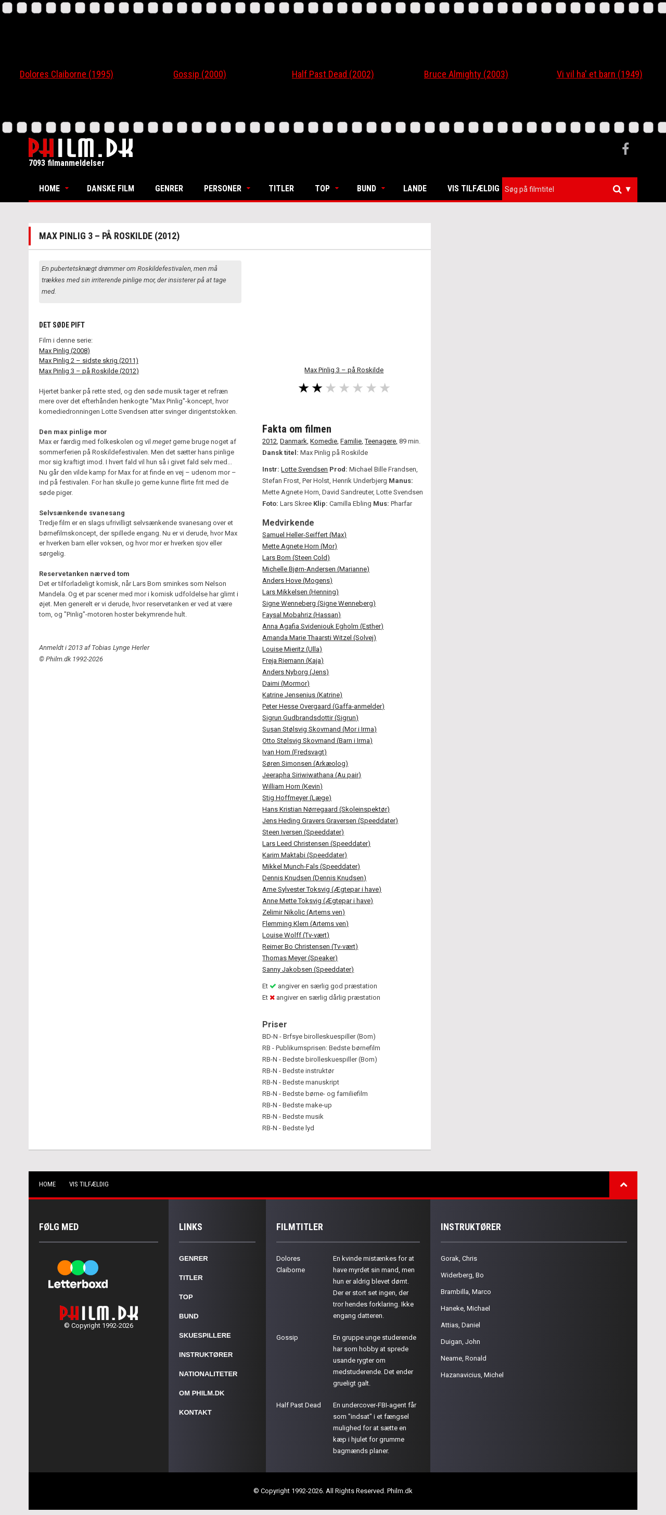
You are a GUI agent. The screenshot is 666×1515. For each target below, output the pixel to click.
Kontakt (195, 1412)
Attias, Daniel (460, 1325)
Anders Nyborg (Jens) (295, 672)
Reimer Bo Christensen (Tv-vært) (310, 946)
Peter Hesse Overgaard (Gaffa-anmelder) (323, 706)
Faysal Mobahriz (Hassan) (301, 615)
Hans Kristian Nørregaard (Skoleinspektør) (326, 809)
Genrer (169, 188)
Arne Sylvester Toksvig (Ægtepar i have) (321, 889)
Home (49, 188)
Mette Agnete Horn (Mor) (299, 546)
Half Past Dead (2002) (333, 74)
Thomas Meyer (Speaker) (300, 958)
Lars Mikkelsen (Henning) (300, 592)
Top (322, 188)
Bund (366, 188)
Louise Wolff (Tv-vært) (295, 935)
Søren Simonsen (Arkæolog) (305, 763)
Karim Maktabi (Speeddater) (304, 855)
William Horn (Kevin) (292, 786)
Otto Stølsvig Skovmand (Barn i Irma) (317, 741)
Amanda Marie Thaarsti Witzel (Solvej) (319, 638)
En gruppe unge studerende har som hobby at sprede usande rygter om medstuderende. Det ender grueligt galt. (374, 1360)
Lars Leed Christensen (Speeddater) (316, 843)
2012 (269, 441)
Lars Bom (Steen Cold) (296, 557)
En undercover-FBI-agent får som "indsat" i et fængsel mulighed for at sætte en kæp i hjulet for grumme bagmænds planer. (374, 1428)
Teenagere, (381, 441)
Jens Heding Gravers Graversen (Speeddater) (330, 821)
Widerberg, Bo (462, 1275)
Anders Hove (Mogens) (297, 580)
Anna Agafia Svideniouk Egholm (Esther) (322, 626)
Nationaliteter (208, 1374)
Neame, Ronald (463, 1358)
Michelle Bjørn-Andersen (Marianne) (315, 569)
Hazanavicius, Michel (472, 1375)
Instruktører (206, 1355)
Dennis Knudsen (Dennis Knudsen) (314, 878)
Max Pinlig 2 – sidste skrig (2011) (88, 360)
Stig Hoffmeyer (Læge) (296, 798)
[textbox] (572, 189)
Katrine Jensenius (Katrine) (302, 695)
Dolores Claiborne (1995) (66, 74)
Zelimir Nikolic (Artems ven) (303, 912)
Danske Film (110, 188)
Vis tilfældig (473, 188)
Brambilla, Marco (466, 1292)
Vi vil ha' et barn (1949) (600, 74)
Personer (222, 188)
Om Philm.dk (201, 1393)
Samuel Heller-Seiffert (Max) (304, 535)
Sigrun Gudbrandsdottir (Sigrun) (310, 718)
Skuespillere (205, 1335)
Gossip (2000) (199, 74)
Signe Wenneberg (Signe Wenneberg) (319, 603)
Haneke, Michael (465, 1308)
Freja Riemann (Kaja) (293, 660)
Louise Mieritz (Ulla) (292, 649)
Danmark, (294, 441)
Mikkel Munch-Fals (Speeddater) (311, 866)
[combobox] (569, 189)
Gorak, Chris (459, 1258)
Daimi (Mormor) (286, 683)
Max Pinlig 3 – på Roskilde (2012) (89, 371)
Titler (281, 188)
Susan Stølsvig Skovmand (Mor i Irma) (319, 729)
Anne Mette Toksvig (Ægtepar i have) (317, 901)
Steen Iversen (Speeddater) (303, 832)
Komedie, (324, 441)
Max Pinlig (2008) (64, 351)
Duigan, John (460, 1342)
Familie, (351, 441)
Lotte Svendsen (304, 469)
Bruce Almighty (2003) (466, 74)
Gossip (287, 1337)
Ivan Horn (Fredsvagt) (294, 752)
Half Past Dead (298, 1405)
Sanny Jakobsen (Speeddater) (308, 969)
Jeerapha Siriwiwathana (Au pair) (311, 775)
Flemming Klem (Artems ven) (305, 924)
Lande (415, 188)
